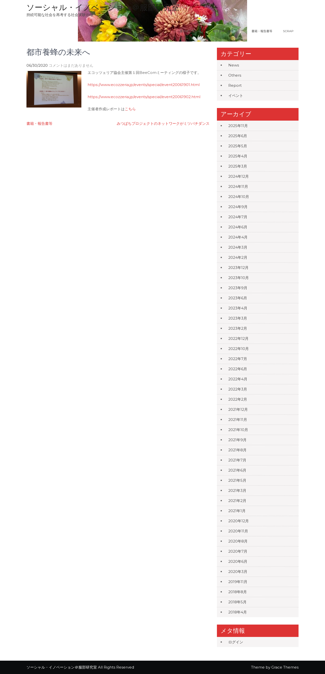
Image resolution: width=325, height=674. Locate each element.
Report (235, 85)
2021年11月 (237, 419)
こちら (130, 109)
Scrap (288, 31)
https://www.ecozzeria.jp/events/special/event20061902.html (144, 96)
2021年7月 (237, 460)
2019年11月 (237, 581)
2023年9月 (237, 287)
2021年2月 (237, 500)
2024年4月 (238, 237)
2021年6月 (237, 470)
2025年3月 (237, 166)
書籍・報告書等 (262, 31)
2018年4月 (237, 612)
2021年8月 (237, 450)
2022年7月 (237, 358)
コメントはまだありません (71, 65)
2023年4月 (237, 308)
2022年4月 (237, 379)
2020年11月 (238, 531)
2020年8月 (238, 541)
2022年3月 (237, 389)
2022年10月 (238, 348)
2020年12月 (238, 521)
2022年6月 (237, 369)
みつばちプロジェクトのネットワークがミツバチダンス (163, 123)
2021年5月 (237, 480)
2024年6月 (237, 227)
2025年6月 (237, 135)
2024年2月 (237, 257)
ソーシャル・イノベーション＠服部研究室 (102, 7)
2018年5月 (237, 602)
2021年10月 (238, 429)
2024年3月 (237, 247)
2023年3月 (237, 318)
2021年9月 (237, 439)
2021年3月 (237, 490)
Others (234, 75)
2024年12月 (238, 176)
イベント (235, 95)
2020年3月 (237, 571)
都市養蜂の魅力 (229, 31)
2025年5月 (237, 146)
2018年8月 (237, 591)
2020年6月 (237, 561)
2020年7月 (237, 551)
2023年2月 (237, 328)
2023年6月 (237, 298)
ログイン (235, 642)
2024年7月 (237, 217)
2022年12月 (238, 338)
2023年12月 (238, 267)
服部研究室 (187, 31)
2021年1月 (237, 510)
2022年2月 (237, 399)
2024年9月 (238, 206)
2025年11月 (238, 125)
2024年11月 (238, 186)
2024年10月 (238, 196)
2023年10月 (238, 277)
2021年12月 (238, 409)
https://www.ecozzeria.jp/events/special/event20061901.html (144, 84)
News (233, 65)
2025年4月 (237, 156)
